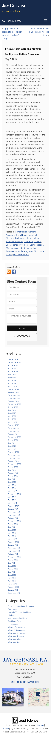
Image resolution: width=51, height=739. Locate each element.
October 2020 (13, 461)
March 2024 (12, 386)
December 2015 (14, 548)
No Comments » (21, 254)
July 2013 (11, 572)
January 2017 (13, 509)
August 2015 (13, 560)
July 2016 (11, 527)
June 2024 (12, 377)
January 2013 (13, 590)
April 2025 (12, 368)
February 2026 (13, 359)
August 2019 (13, 476)
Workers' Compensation (32, 244)
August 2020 (13, 467)
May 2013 (12, 578)
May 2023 (12, 416)
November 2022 (14, 431)
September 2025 (14, 362)
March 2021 (12, 449)
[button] (11, 21)
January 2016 (13, 545)
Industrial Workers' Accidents (19, 612)
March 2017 (12, 503)
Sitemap (40, 725)
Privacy (6, 728)
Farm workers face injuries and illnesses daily (39, 31)
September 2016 (14, 521)
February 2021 (13, 452)
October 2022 (13, 434)
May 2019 (12, 485)
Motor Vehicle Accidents (17, 618)
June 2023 (12, 413)
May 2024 (12, 380)
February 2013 (13, 587)
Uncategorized (13, 244)
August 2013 (13, 569)
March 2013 (12, 584)
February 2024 (13, 389)
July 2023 (12, 410)
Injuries (29, 238)
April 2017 (12, 500)
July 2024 (12, 374)
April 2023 (12, 419)
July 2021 (12, 443)
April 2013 (12, 581)
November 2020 (14, 458)
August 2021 (13, 440)
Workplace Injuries (24, 251)
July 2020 (12, 470)
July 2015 (11, 563)
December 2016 (14, 512)
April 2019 (12, 488)
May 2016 (12, 533)
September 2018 (14, 494)
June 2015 (12, 566)
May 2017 (12, 497)
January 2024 (13, 392)
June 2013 (12, 575)
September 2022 (14, 437)
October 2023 (13, 401)
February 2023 (13, 425)
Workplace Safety (14, 642)
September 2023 (14, 404)
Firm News (21, 235)
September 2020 (14, 464)
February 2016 (13, 542)
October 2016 (13, 518)
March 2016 (12, 539)
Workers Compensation (17, 627)
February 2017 (13, 506)
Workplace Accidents (16, 248)
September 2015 (14, 557)
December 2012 (14, 593)
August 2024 (13, 371)
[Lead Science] (25, 720)
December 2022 (14, 428)
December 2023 (14, 395)
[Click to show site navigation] (46, 21)
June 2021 (12, 446)
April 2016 (12, 536)
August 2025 (13, 365)
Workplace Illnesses (16, 636)
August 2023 (13, 407)
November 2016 (14, 515)
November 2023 (14, 398)
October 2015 (13, 554)
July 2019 (11, 479)
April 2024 (12, 383)
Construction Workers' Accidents (21, 606)
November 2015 (14, 551)
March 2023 (12, 422)
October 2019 (13, 473)
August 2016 (13, 524)
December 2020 (14, 455)
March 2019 (12, 491)
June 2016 (12, 530)
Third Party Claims (32, 241)
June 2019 (12, 482)
